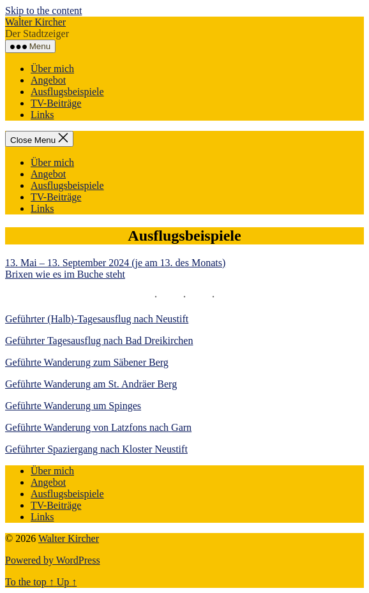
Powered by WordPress (52, 560)
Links (42, 114)
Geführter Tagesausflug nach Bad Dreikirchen (99, 340)
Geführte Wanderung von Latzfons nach (88, 427)
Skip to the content (43, 10)
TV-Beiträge (56, 103)
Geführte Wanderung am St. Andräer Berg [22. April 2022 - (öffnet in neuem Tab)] (91, 384)
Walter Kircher (35, 22)
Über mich (52, 68)
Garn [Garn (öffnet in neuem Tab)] (181, 427)
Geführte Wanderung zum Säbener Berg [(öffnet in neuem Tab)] (87, 362)
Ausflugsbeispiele (67, 91)
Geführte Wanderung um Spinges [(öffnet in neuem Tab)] (73, 405)
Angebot (48, 80)
